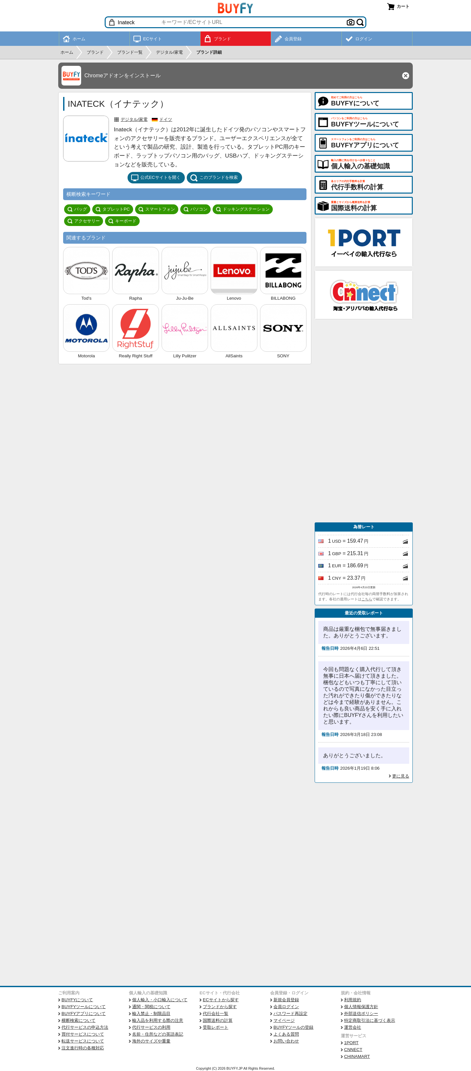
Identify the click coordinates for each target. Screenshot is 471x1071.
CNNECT (353, 1049)
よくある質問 (286, 1034)
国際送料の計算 (218, 1020)
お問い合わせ (286, 1041)
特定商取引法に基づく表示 (369, 1020)
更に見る (400, 776)
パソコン (195, 209)
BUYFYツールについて (83, 1006)
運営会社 (352, 1027)
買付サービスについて (82, 1034)
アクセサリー (83, 221)
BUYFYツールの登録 (293, 1027)
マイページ (284, 1020)
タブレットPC (113, 209)
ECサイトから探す (221, 999)
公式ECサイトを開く (156, 178)
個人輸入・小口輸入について (159, 999)
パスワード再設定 (290, 1013)
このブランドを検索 (214, 178)
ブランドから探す (220, 1006)
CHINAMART (357, 1056)
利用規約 (352, 999)
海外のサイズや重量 (151, 1041)
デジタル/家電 (134, 119)
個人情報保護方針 (361, 1006)
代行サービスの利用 (151, 1027)
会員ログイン (286, 1006)
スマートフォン (156, 209)
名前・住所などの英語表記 (157, 1034)
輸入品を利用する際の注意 (157, 1020)
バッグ (77, 209)
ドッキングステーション (243, 209)
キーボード (122, 221)
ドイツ (165, 119)
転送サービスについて (82, 1041)
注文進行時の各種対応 (82, 1047)
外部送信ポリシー (361, 1013)
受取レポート (215, 1027)
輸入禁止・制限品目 (151, 1013)
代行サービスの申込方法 (84, 1027)
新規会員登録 (286, 999)
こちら (366, 599)
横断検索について (78, 1020)
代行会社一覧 (215, 1013)
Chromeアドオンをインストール (122, 75)
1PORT (351, 1042)
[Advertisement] (364, 421)
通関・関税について (151, 1006)
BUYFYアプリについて (83, 1013)
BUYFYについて (77, 999)
